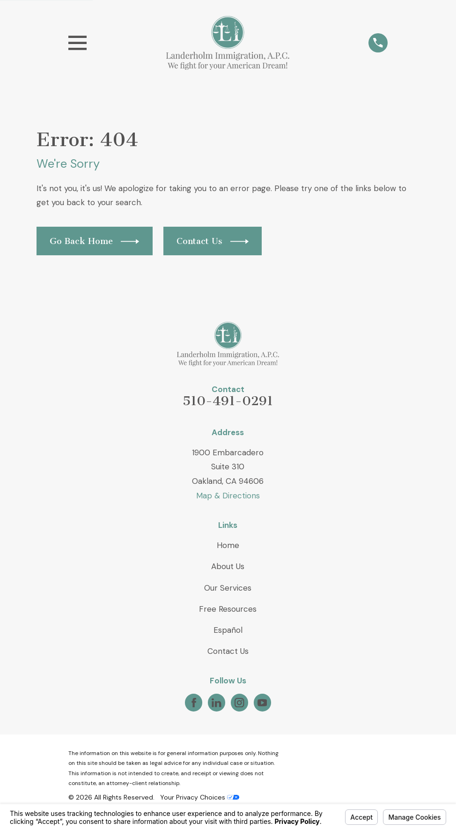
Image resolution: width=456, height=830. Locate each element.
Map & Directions (228, 495)
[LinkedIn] (216, 702)
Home (228, 545)
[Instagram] (239, 702)
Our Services (227, 588)
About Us (227, 566)
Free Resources (228, 609)
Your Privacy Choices (199, 797)
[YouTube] (262, 702)
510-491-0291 (228, 400)
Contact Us (228, 651)
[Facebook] (194, 702)
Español (228, 630)
